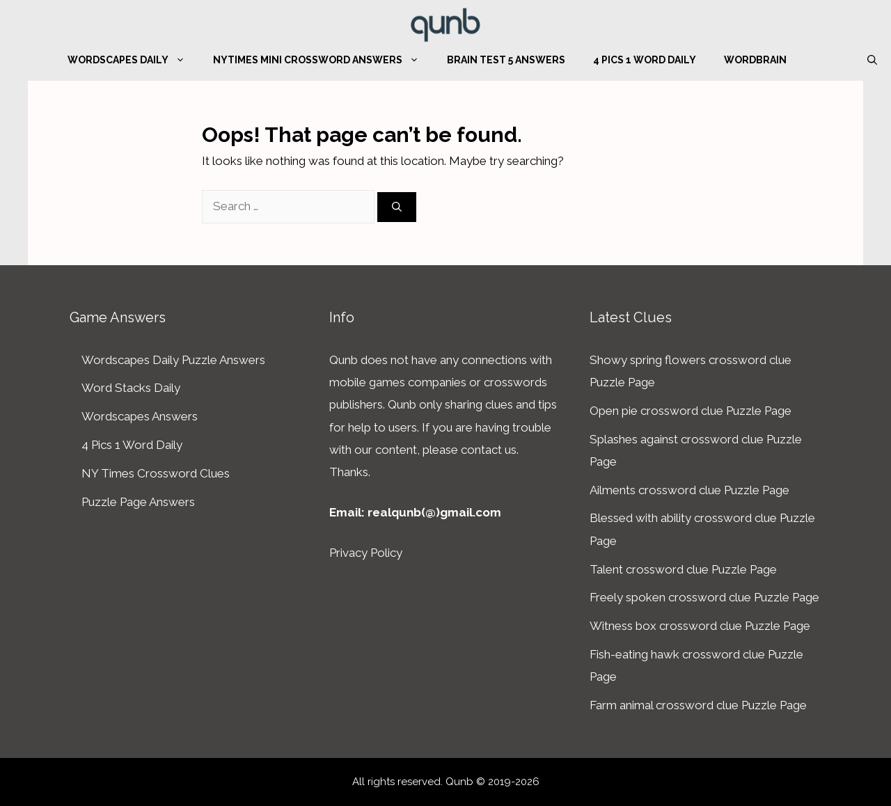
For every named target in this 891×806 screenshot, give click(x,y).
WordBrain (755, 59)
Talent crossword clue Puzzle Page (683, 569)
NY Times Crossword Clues (155, 473)
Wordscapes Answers (139, 416)
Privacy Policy (365, 553)
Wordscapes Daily (133, 60)
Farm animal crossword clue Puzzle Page (698, 705)
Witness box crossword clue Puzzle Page (700, 626)
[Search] (396, 207)
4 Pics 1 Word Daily (644, 59)
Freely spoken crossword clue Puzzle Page (704, 597)
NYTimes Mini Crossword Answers (323, 60)
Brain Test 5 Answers (506, 59)
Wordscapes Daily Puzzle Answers (173, 360)
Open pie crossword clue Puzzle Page (690, 411)
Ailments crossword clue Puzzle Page (689, 490)
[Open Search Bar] (872, 60)
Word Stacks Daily (130, 388)
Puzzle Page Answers (138, 502)
